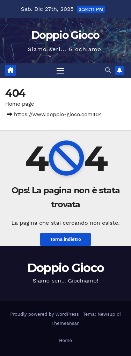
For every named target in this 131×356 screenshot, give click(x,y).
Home (65, 340)
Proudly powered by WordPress (45, 314)
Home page (19, 104)
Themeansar (64, 323)
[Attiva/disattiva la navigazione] (60, 71)
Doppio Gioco (65, 35)
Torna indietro (65, 239)
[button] (108, 70)
